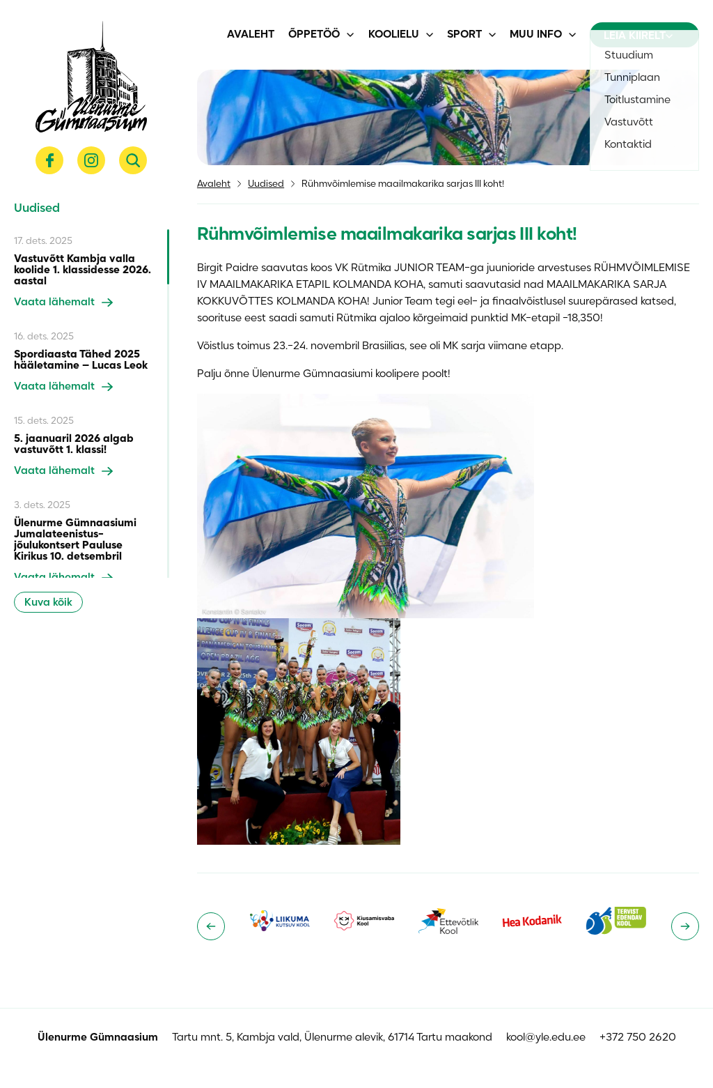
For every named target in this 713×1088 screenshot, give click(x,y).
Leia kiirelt (638, 36)
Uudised (266, 184)
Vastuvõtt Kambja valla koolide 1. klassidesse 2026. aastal (82, 270)
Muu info (536, 34)
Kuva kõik (48, 602)
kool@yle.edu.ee (546, 1037)
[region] (91, 403)
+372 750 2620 (638, 1037)
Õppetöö (314, 34)
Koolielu (393, 34)
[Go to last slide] (211, 926)
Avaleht (250, 34)
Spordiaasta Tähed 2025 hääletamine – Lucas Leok (81, 360)
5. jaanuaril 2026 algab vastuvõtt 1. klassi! (74, 445)
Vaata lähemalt (63, 302)
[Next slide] (685, 926)
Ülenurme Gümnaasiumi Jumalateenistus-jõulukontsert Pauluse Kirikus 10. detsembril (75, 540)
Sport (464, 34)
